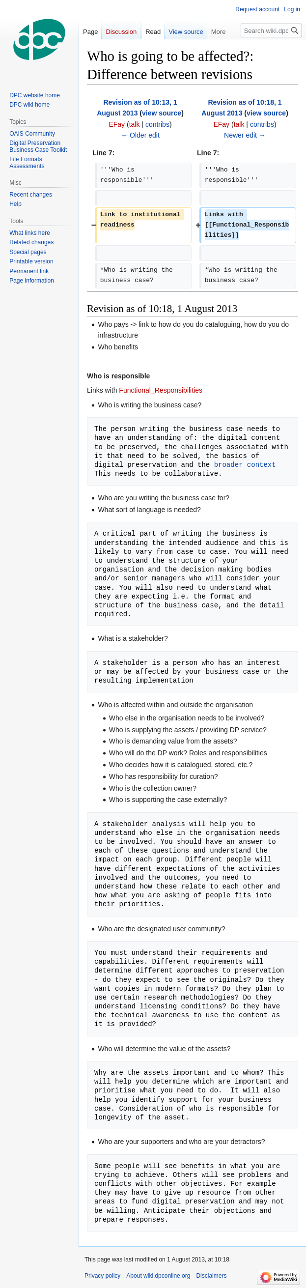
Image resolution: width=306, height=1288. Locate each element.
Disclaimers (211, 1275)
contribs (157, 124)
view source (161, 113)
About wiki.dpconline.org (158, 1275)
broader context (245, 464)
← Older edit (140, 135)
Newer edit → (245, 135)
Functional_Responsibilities (160, 390)
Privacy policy (102, 1275)
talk (134, 124)
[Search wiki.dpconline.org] (271, 30)
